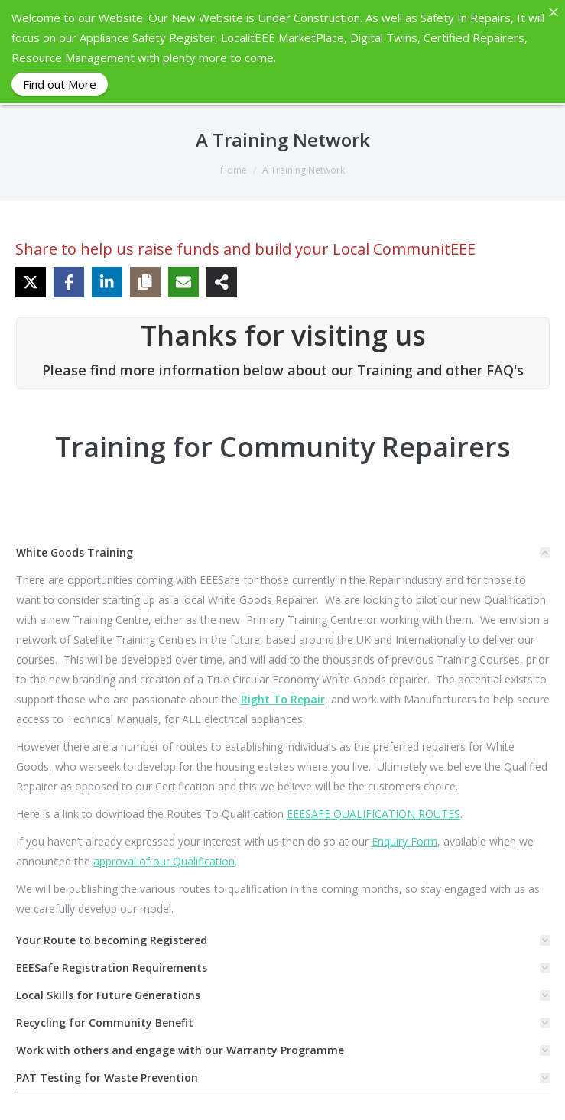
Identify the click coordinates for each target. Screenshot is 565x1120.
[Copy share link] (145, 281)
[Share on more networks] (221, 281)
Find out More (59, 84)
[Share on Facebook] (69, 281)
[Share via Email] (183, 281)
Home (233, 169)
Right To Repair (283, 698)
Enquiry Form (404, 840)
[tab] (283, 552)
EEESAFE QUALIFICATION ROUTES (373, 813)
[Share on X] (30, 281)
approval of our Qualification (164, 860)
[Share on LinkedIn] (107, 281)
